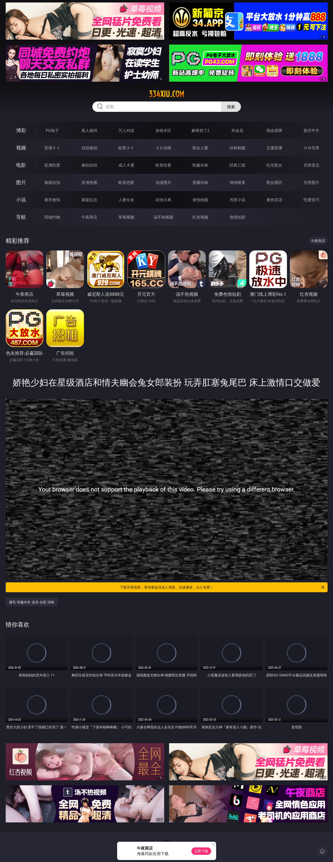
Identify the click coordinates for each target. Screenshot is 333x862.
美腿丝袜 (200, 182)
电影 (21, 165)
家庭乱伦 (89, 199)
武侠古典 (163, 199)
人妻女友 (126, 199)
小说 (21, 199)
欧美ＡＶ (126, 147)
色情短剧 (237, 217)
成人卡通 (126, 165)
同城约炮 (52, 217)
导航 (21, 217)
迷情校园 (200, 199)
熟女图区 (274, 182)
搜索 (231, 106)
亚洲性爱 (52, 165)
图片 (21, 182)
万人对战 (126, 130)
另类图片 (311, 182)
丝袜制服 (237, 147)
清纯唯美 (237, 182)
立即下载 (201, 851)
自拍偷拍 (89, 147)
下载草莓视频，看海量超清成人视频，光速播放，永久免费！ (222, 587)
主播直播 (274, 147)
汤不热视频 (163, 217)
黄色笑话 (274, 199)
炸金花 (237, 130)
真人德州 (89, 130)
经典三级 (237, 165)
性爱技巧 (311, 199)
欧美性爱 (163, 165)
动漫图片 (163, 182)
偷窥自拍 (52, 182)
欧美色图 (126, 182)
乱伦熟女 (274, 165)
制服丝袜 (200, 165)
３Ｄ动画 (163, 147)
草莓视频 (126, 217)
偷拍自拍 (89, 165)
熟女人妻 (200, 147)
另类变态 (311, 165)
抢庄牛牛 (311, 130)
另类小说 (237, 199)
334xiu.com (166, 94)
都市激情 (52, 199)
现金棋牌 (274, 130)
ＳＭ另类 (311, 147)
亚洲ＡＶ (52, 147)
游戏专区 (163, 130)
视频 (21, 147)
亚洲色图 (89, 182)
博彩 (21, 130)
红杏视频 (200, 217)
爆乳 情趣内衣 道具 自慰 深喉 (31, 602)
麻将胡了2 (200, 130)
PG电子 (52, 130)
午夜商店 (89, 217)
